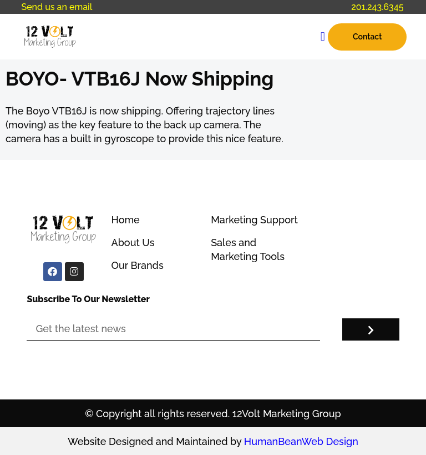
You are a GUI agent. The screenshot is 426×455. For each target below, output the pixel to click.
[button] (322, 37)
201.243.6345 (377, 7)
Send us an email (56, 7)
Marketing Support (254, 220)
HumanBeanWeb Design (301, 441)
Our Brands (137, 265)
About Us (132, 242)
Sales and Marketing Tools (248, 249)
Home (125, 220)
